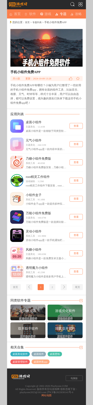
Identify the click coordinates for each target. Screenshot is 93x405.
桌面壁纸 (55, 354)
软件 (32, 14)
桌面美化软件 (20, 354)
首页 (17, 14)
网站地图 (46, 395)
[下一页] (64, 287)
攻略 (78, 14)
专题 (63, 14)
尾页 (77, 287)
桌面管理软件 (20, 361)
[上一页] (29, 287)
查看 (76, 126)
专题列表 (37, 22)
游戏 (48, 14)
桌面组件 (39, 354)
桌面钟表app (40, 361)
